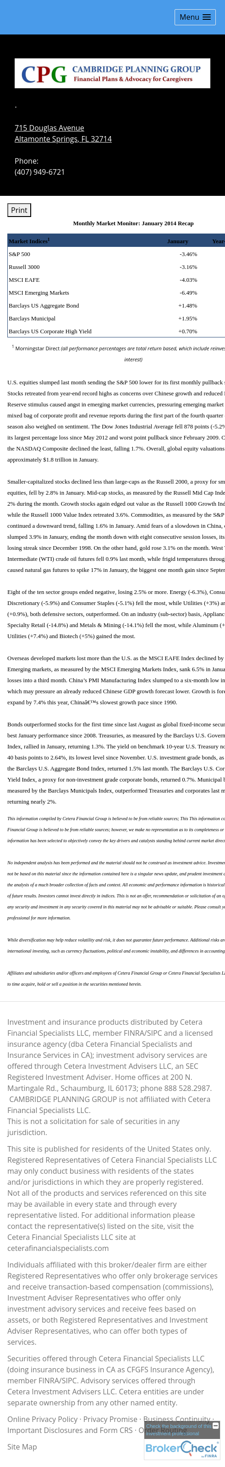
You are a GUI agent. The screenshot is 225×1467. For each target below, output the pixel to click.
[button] (195, 17)
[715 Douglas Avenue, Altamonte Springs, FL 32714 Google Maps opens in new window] (63, 133)
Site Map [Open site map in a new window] (22, 1447)
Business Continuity (176, 1419)
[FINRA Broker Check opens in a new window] (182, 1440)
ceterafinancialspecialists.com (58, 1248)
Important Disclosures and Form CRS (70, 1430)
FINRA (48, 1381)
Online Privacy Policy (42, 1419)
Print (19, 210)
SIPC (69, 1381)
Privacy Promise (110, 1419)
